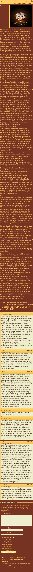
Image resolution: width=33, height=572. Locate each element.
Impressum (21, 560)
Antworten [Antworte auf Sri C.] (29, 312)
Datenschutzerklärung (17, 562)
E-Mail (9, 535)
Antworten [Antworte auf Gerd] (29, 408)
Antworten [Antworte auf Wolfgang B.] (29, 484)
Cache (14, 126)
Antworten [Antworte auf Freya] (29, 350)
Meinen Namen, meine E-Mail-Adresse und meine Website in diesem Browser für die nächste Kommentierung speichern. (7, 546)
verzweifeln (28, 198)
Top (3, 560)
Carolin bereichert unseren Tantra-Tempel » (18, 304)
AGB (3, 562)
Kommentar (8, 513)
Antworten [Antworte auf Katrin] (29, 441)
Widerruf (5, 563)
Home (11, 560)
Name (10, 530)
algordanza (13, 268)
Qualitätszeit (10, 110)
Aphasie (3, 132)
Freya (3, 350)
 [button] (2, 2)
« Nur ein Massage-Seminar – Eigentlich (13, 302)
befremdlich (4, 295)
